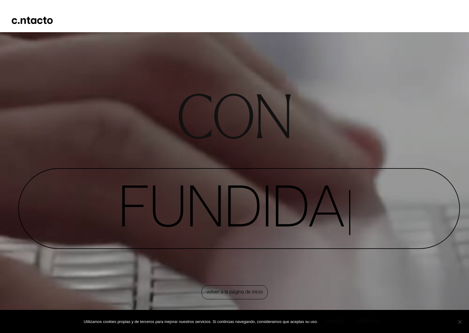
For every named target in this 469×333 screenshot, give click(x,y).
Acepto (335, 321)
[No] (459, 321)
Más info (369, 321)
